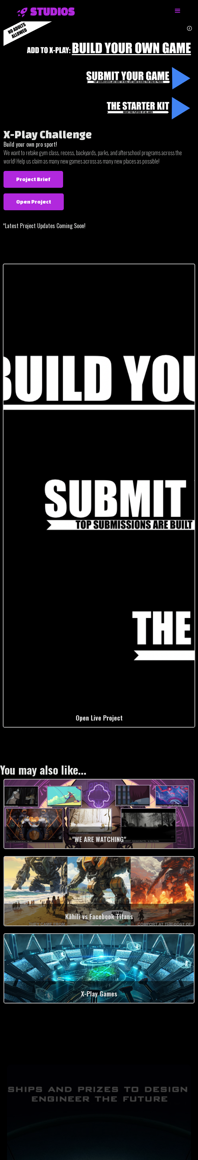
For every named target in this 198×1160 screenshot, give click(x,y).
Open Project (33, 202)
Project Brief (33, 179)
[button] (177, 10)
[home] (42, 12)
